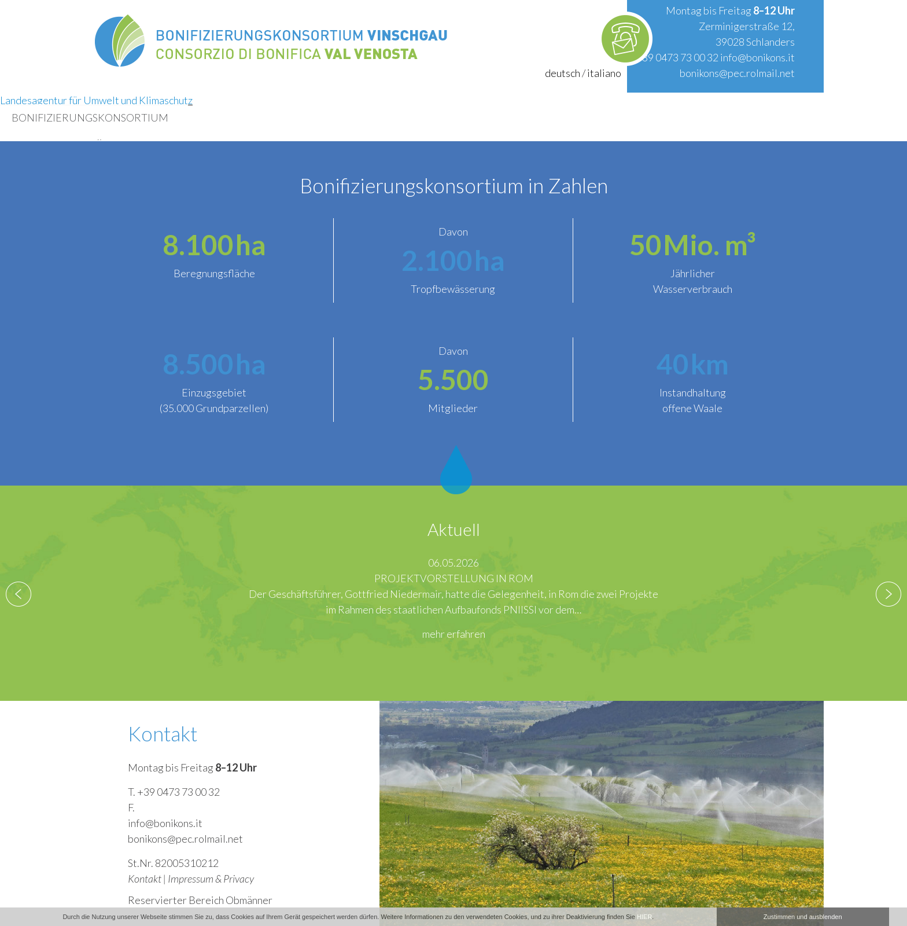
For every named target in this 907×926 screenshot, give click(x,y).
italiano (604, 73)
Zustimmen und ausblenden (803, 916)
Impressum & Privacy (211, 878)
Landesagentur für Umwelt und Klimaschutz (96, 100)
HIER (644, 916)
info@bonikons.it (757, 57)
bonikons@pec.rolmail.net (737, 73)
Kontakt (144, 878)
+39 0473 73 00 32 (677, 57)
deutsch (562, 73)
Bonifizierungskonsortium (90, 117)
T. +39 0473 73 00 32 (174, 791)
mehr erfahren (453, 633)
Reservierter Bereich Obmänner (200, 900)
